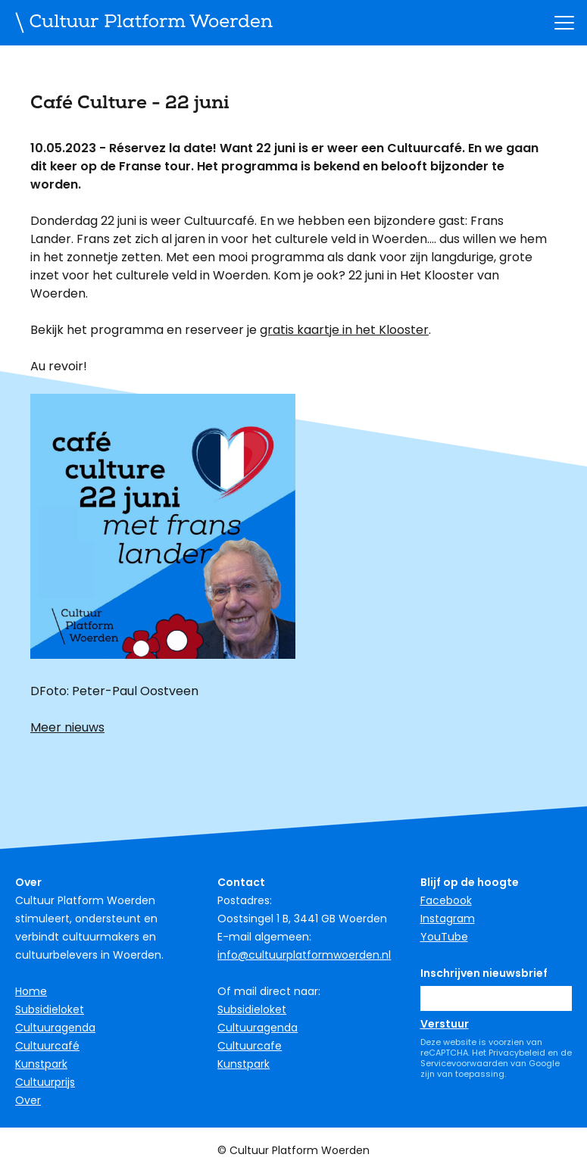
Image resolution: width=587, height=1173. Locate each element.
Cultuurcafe (249, 1045)
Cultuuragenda (55, 1027)
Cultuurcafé (47, 1045)
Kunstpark (41, 1064)
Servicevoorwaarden (464, 1063)
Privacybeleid (517, 1053)
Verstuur (444, 1023)
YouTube (444, 936)
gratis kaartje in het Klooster (344, 329)
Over (28, 1100)
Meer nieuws (67, 727)
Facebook (446, 900)
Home (31, 991)
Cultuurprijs (45, 1082)
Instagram (447, 918)
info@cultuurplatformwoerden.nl (304, 954)
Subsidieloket (49, 1009)
